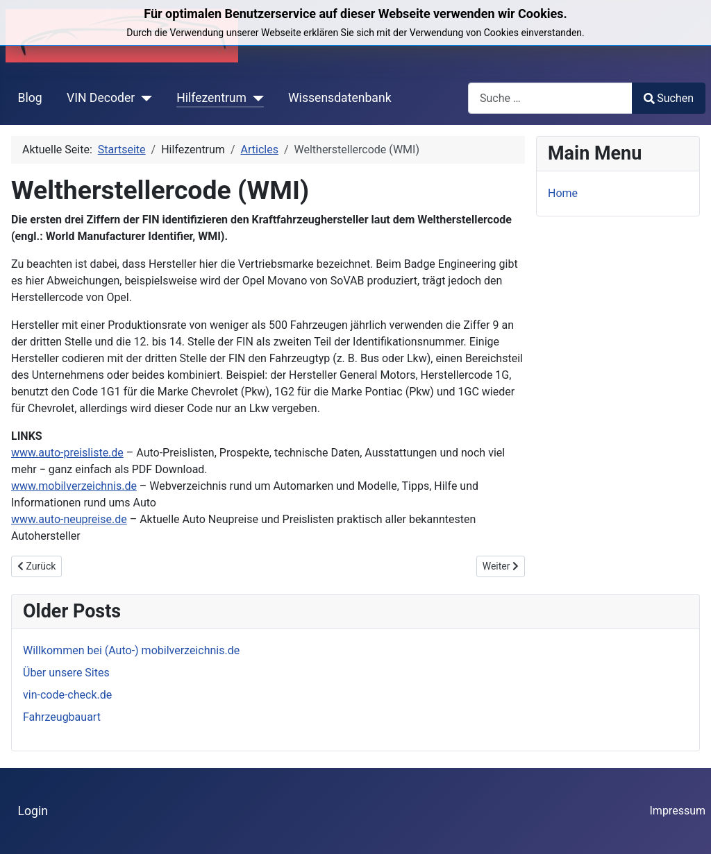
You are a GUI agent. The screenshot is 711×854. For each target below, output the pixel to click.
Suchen (669, 98)
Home (563, 193)
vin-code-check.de (67, 694)
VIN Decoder (101, 98)
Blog (30, 98)
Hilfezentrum (211, 98)
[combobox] (550, 98)
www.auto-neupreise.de (69, 519)
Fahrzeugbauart (62, 717)
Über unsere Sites (66, 672)
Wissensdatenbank (340, 98)
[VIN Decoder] (143, 98)
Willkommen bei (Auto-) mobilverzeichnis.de (131, 650)
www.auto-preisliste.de (67, 452)
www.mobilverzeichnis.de (74, 486)
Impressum (678, 810)
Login (33, 811)
